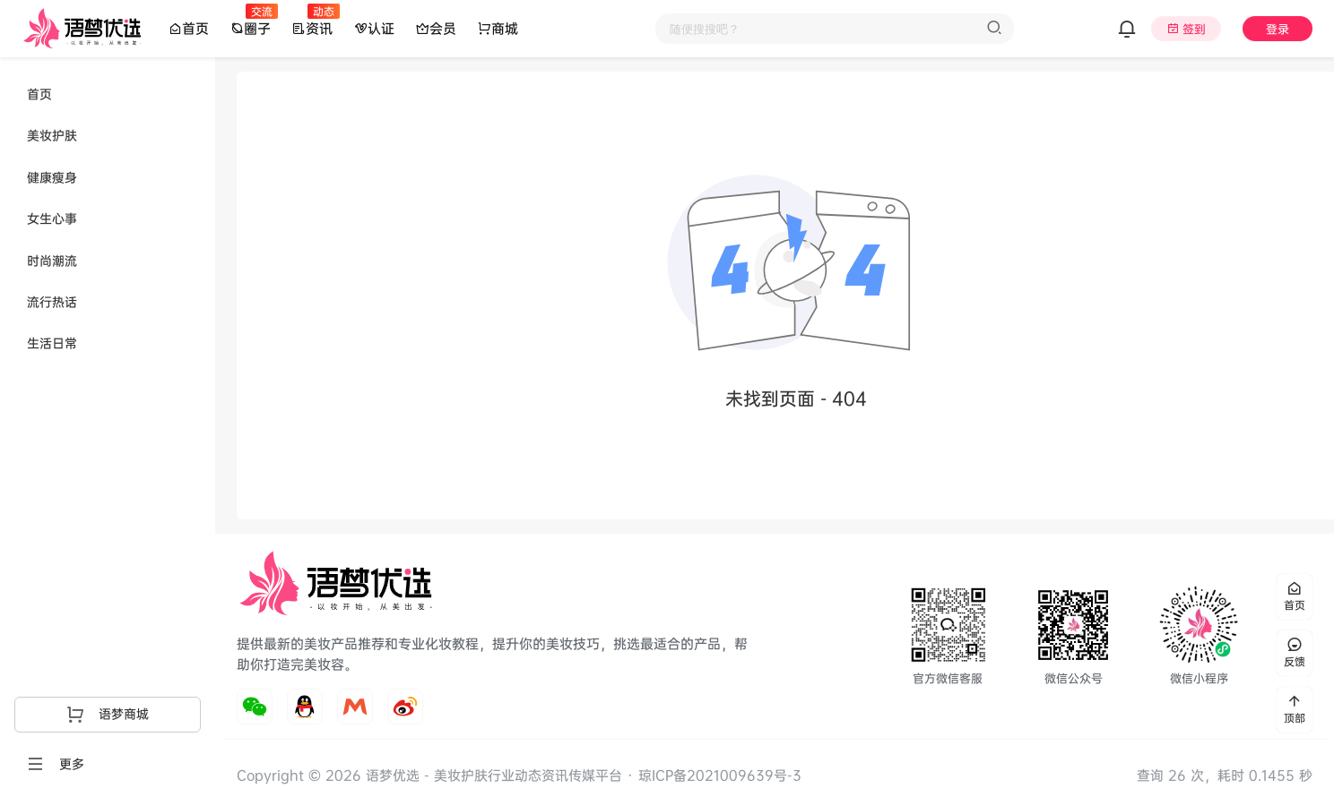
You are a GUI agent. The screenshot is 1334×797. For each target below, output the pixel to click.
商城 (498, 28)
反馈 (1294, 653)
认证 (374, 28)
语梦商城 (107, 714)
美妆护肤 (52, 134)
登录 (1277, 29)
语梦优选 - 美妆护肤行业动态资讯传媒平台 (491, 775)
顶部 (1294, 710)
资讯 (312, 28)
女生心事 (52, 218)
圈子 (250, 28)
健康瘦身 (52, 176)
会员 (436, 28)
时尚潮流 (52, 260)
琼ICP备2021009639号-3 (719, 775)
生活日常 (52, 342)
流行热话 (52, 301)
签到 (1194, 29)
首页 (189, 28)
